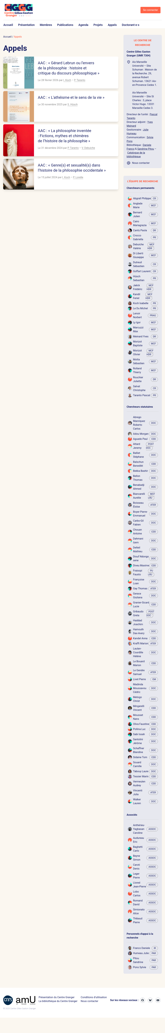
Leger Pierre (136, 875)
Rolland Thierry (137, 370)
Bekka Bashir (140, 470)
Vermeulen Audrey (139, 783)
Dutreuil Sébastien (138, 264)
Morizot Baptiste (138, 343)
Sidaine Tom (140, 757)
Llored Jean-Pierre (139, 884)
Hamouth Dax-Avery (138, 631)
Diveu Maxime (141, 565)
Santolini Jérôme (138, 741)
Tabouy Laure (140, 771)
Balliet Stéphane (138, 454)
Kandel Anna (140, 638)
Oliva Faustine (141, 724)
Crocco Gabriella (138, 237)
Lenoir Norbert (137, 315)
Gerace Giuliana (137, 595)
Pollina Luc (139, 729)
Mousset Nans (138, 717)
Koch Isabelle (140, 303)
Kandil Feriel (136, 296)
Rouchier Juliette (138, 379)
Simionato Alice (139, 911)
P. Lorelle (78, 177)
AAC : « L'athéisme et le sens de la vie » (71, 97)
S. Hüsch (73, 104)
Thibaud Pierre (137, 920)
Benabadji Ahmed (138, 486)
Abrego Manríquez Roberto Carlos (139, 423)
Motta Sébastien (138, 361)
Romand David (138, 902)
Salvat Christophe (139, 388)
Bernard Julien (137, 214)
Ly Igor (137, 322)
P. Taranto (79, 80)
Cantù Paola (140, 230)
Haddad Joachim (138, 622)
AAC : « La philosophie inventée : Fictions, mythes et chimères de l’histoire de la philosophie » (64, 135)
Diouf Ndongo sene (141, 558)
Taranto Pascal (141, 395)
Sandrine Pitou (145, 148)
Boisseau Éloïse (138, 504)
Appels (112, 25)
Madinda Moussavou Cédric (139, 688)
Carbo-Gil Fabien (138, 522)
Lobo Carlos (136, 893)
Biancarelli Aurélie (139, 495)
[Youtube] (158, 1000)
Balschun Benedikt (138, 463)
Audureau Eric (138, 839)
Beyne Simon (136, 857)
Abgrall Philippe (142, 198)
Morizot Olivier (137, 352)
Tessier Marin (140, 776)
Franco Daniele (141, 948)
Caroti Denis (136, 866)
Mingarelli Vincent (138, 708)
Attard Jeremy (137, 446)
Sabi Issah (139, 734)
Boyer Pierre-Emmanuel (140, 513)
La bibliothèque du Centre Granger (58, 1001)
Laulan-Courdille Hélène (138, 652)
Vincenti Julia (137, 792)
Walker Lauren (137, 801)
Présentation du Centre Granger (56, 997)
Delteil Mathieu (137, 549)
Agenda (83, 25)
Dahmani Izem (138, 540)
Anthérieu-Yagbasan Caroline (139, 829)
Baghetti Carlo (138, 848)
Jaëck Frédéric (137, 287)
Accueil (8, 25)
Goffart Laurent (142, 271)
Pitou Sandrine (138, 960)
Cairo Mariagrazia (140, 223)
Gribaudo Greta (138, 613)
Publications (65, 25)
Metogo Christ (137, 699)
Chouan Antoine (137, 531)
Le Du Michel (140, 308)
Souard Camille (137, 764)
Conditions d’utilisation (94, 997)
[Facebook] (142, 1000)
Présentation (26, 25)
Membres (46, 25)
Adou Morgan (140, 433)
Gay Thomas (140, 588)
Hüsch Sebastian (138, 278)
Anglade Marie (137, 205)
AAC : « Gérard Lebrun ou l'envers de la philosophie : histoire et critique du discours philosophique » (68, 68)
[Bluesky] (150, 1000)
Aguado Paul (140, 438)
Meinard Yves (140, 336)
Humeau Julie (141, 953)
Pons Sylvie (139, 967)
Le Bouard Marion (139, 663)
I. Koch (67, 80)
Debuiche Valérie (138, 246)
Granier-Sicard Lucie (141, 604)
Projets (98, 25)
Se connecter (150, 10)
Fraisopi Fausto (137, 572)
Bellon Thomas (137, 477)
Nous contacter (89, 1001)
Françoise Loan (138, 581)
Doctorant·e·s (130, 25)
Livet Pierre (139, 679)
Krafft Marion (140, 643)
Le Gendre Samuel (139, 672)
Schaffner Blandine (138, 750)
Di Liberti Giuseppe (138, 255)
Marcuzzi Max (138, 329)
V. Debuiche (88, 147)
